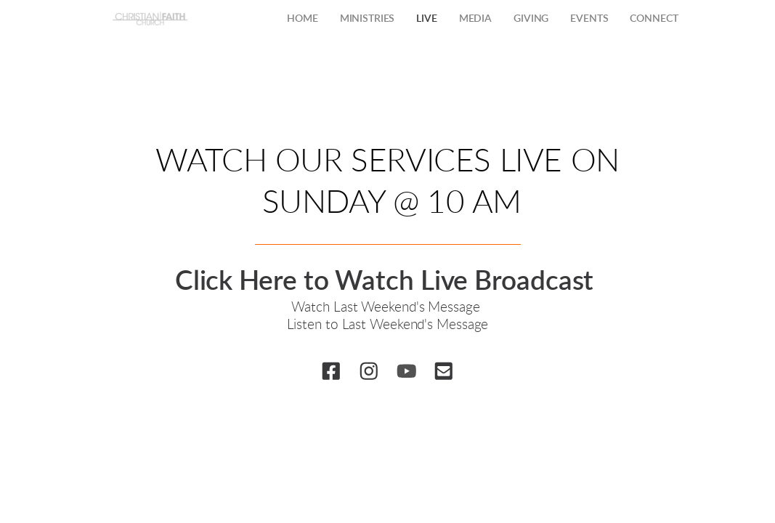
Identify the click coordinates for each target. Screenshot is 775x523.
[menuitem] (302, 20)
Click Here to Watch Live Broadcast (388, 281)
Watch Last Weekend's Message (387, 308)
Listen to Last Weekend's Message (388, 325)
